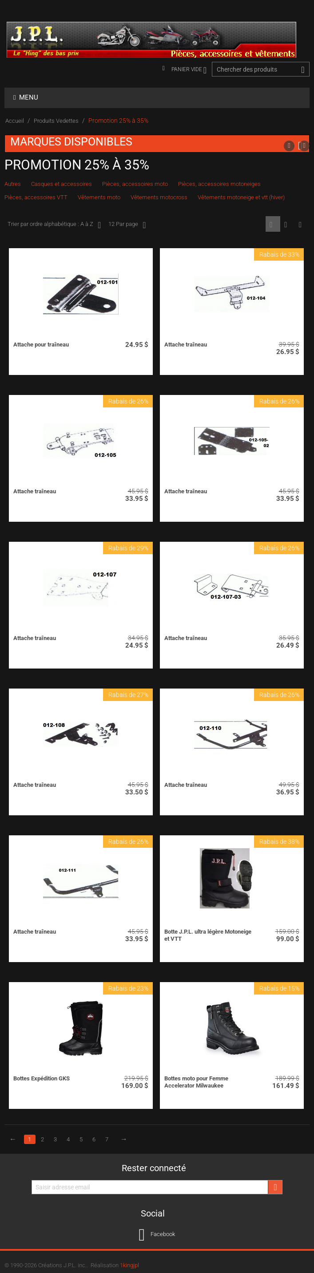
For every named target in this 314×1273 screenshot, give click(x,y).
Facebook (157, 1234)
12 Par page (127, 225)
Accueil (14, 120)
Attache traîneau (185, 344)
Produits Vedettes (56, 120)
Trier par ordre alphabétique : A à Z (54, 225)
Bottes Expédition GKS (41, 1078)
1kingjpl (129, 1265)
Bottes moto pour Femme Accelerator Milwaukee (196, 1082)
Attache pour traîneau (41, 344)
